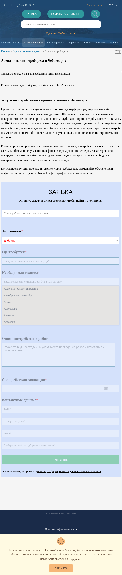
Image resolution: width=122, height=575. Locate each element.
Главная (5, 51)
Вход (114, 5)
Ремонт (87, 42)
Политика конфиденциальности (61, 529)
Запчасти (101, 42)
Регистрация (94, 5)
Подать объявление (65, 13)
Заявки (114, 42)
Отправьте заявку (11, 73)
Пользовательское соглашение (86, 471)
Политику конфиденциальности (53, 471)
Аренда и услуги (33, 42)
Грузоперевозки (56, 42)
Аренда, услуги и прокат (27, 51)
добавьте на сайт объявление (57, 85)
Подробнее (75, 559)
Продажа (74, 42)
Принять (61, 568)
